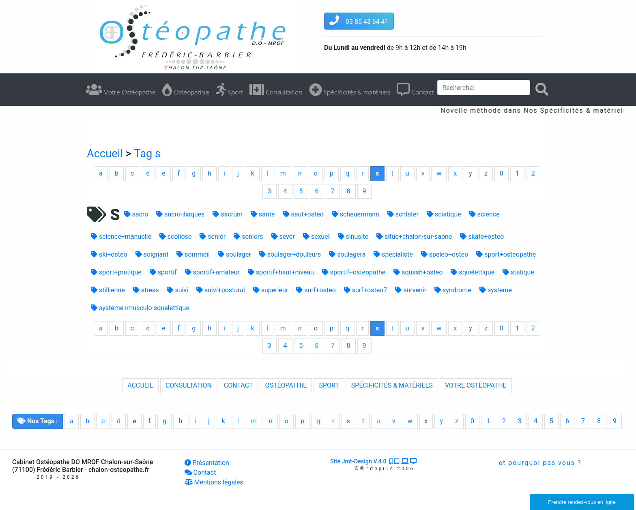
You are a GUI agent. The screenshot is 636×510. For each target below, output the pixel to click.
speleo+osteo (444, 254)
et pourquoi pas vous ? (539, 463)
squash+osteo (418, 272)
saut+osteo (303, 214)
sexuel (316, 236)
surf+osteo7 (365, 290)
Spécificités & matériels (349, 89)
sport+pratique (116, 272)
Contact (415, 89)
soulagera (347, 254)
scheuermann (355, 214)
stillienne (108, 290)
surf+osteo (315, 290)
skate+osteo (482, 236)
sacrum (228, 214)
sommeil (193, 254)
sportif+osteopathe (353, 272)
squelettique (472, 272)
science (484, 214)
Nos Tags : (37, 421)
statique (518, 272)
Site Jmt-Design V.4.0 (374, 461)
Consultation (276, 89)
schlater (403, 214)
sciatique (444, 214)
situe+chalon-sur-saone (414, 236)
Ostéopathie (185, 89)
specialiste (393, 254)
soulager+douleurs (290, 254)
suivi (177, 290)
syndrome (452, 290)
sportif (163, 272)
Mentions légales (214, 482)
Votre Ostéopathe (121, 89)
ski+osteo (109, 254)
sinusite (353, 236)
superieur (270, 290)
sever (283, 236)
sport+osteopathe (506, 254)
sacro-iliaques (180, 214)
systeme (495, 290)
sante (263, 214)
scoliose (175, 236)
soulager (234, 254)
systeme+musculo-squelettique (140, 308)
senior (213, 236)
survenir (410, 290)
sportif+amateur (212, 272)
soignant (152, 254)
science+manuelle (121, 236)
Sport (229, 89)
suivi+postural (220, 290)
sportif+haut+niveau (281, 272)
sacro (136, 214)
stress (146, 290)
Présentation (207, 463)
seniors (248, 236)
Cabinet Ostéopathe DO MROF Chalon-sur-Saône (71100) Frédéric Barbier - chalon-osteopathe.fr (82, 466)
